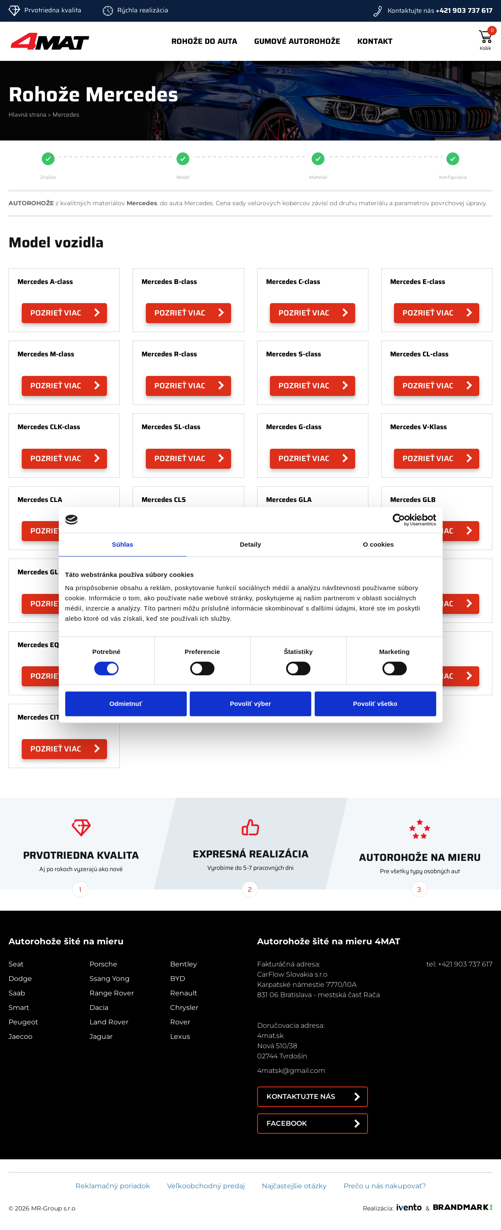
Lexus (180, 1036)
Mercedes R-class (169, 354)
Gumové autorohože (297, 41)
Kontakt (375, 41)
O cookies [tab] (378, 544)
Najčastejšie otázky (294, 1186)
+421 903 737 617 (464, 10)
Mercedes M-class (45, 354)
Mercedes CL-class (419, 354)
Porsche (103, 964)
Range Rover (112, 993)
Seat (16, 964)
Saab (17, 993)
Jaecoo (20, 1036)
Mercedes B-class (169, 281)
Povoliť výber (250, 703)
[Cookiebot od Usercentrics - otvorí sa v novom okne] (399, 519)
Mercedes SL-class (171, 426)
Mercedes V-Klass (418, 426)
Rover (180, 1022)
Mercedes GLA (289, 499)
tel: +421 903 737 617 (459, 964)
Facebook (286, 1123)
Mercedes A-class (45, 281)
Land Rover (109, 1022)
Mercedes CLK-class (48, 426)
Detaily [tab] (250, 544)
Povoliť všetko (375, 703)
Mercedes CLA (39, 499)
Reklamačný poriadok (112, 1186)
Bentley (183, 964)
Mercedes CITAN (43, 717)
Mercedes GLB (413, 499)
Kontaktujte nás (300, 1096)
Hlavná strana (27, 114)
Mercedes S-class (293, 354)
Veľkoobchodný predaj (206, 1186)
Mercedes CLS (164, 499)
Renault (183, 993)
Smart (19, 1007)
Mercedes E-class (417, 281)
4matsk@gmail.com (291, 1071)
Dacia (99, 1007)
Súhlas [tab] (122, 544)
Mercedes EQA (40, 644)
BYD (177, 979)
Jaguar (101, 1036)
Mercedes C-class (293, 281)
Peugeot (23, 1022)
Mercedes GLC (39, 572)
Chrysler (184, 1007)
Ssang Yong (110, 979)
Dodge (20, 979)
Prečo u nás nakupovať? (385, 1186)
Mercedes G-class (293, 426)
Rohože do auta (204, 41)
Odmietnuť (125, 703)
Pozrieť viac (55, 313)
